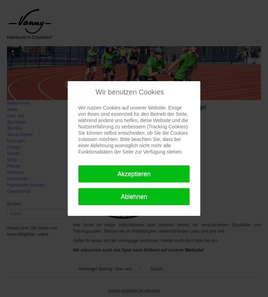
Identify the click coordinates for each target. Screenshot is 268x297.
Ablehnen (134, 196)
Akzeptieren (133, 173)
